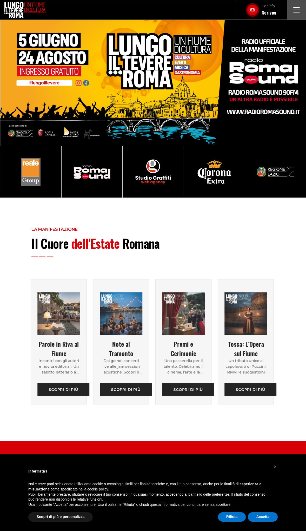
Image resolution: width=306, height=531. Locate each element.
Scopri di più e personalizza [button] (60, 517)
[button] (275, 466)
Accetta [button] (262, 517)
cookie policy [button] (97, 489)
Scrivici (269, 12)
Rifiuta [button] (232, 517)
